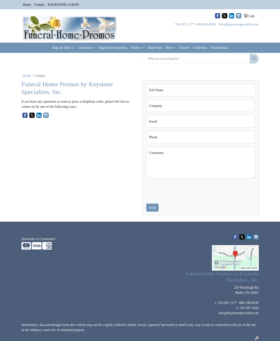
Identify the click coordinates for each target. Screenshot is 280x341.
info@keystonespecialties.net (239, 24)
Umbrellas (200, 47)
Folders (136, 47)
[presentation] (178, 190)
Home (27, 4)
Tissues (184, 47)
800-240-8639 (206, 24)
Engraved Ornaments (112, 47)
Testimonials (219, 47)
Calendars (84, 47)
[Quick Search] (196, 59)
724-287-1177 (184, 24)
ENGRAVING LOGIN (63, 4)
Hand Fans (155, 47)
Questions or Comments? (38, 239)
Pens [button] (169, 47)
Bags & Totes (61, 47)
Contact (39, 4)
